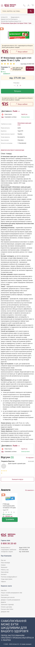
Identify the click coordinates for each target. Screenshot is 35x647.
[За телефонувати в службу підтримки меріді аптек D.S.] (24, 6)
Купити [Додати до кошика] (17, 91)
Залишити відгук (17, 479)
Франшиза (4, 567)
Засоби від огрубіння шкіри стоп (11, 21)
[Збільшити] (20, 85)
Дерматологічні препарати (9, 19)
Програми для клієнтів (7, 597)
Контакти (3, 574)
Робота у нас (5, 569)
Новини (3, 565)
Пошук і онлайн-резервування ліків (11, 592)
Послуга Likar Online (7, 609)
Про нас (3, 560)
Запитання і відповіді (7, 604)
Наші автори (4, 572)
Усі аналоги (29, 490)
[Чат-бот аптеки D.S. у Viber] (17, 632)
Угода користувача (6, 579)
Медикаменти (15, 17)
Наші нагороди (5, 562)
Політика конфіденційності (9, 577)
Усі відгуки (30, 457)
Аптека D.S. (4, 17)
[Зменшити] (14, 85)
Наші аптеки (4, 595)
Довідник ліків (5, 611)
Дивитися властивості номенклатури (12, 150)
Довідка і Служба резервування (10, 600)
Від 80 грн (24, 114)
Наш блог (4, 590)
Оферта (3, 581)
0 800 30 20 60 (8, 543)
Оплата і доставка (6, 607)
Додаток (3, 602)
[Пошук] (31, 11)
